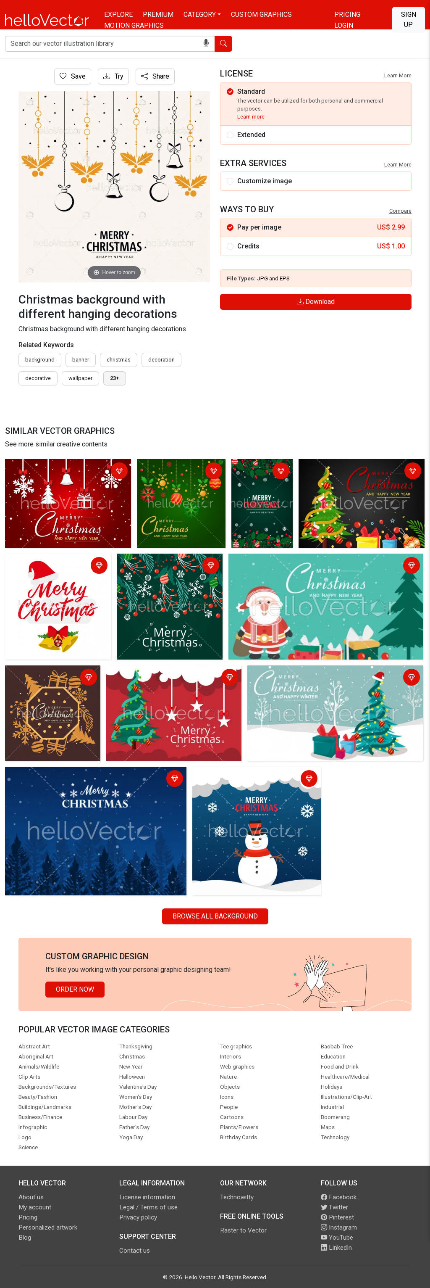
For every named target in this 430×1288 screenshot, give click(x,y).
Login (343, 25)
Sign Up (408, 20)
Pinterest (337, 1217)
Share (155, 76)
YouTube (337, 1237)
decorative (38, 378)
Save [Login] (73, 76)
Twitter (334, 1207)
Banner (80, 359)
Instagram (339, 1227)
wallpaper (80, 378)
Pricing (347, 14)
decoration (161, 359)
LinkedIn (336, 1247)
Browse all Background (215, 916)
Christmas (119, 359)
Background (40, 359)
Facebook (339, 1197)
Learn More (398, 75)
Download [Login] (316, 302)
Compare (400, 211)
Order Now (75, 989)
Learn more (251, 116)
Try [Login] (113, 76)
